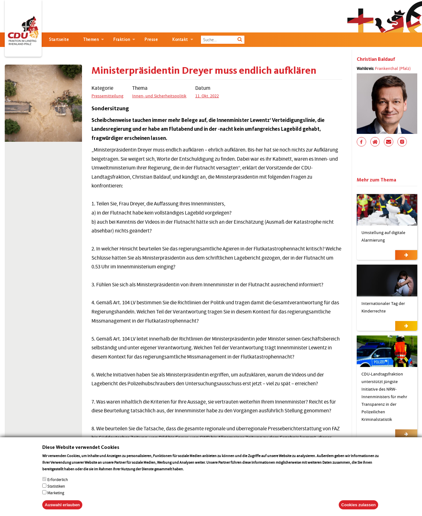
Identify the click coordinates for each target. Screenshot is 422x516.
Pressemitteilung (107, 96)
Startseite (59, 39)
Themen (91, 39)
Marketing (55, 499)
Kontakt (180, 39)
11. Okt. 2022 (207, 96)
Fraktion (121, 39)
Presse (151, 39)
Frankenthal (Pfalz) (393, 68)
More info (193, 476)
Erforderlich (57, 486)
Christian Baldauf (376, 59)
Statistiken (56, 493)
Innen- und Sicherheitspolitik (159, 96)
